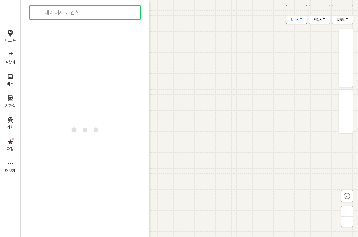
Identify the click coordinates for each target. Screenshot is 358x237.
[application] (189, 118)
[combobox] (85, 12)
